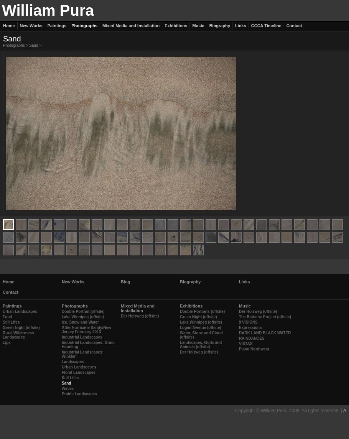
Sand (33, 45)
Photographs (14, 45)
